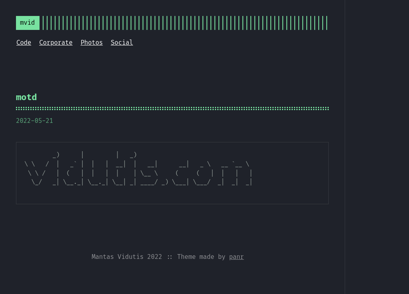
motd (26, 97)
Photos (92, 42)
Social (122, 42)
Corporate (56, 42)
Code (23, 42)
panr (236, 257)
